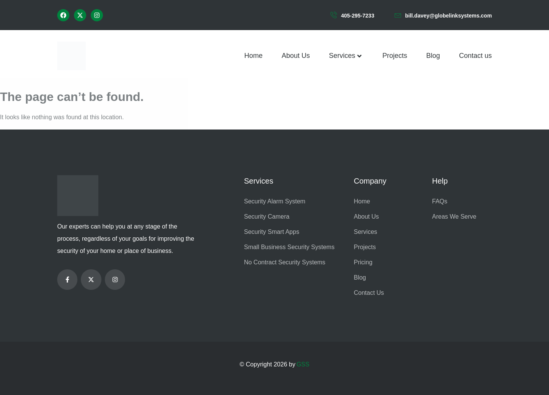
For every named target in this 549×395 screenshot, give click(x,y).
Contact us (475, 55)
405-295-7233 (357, 16)
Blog (433, 55)
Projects (394, 55)
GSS (303, 364)
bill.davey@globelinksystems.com (448, 16)
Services (346, 56)
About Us (296, 55)
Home (253, 55)
